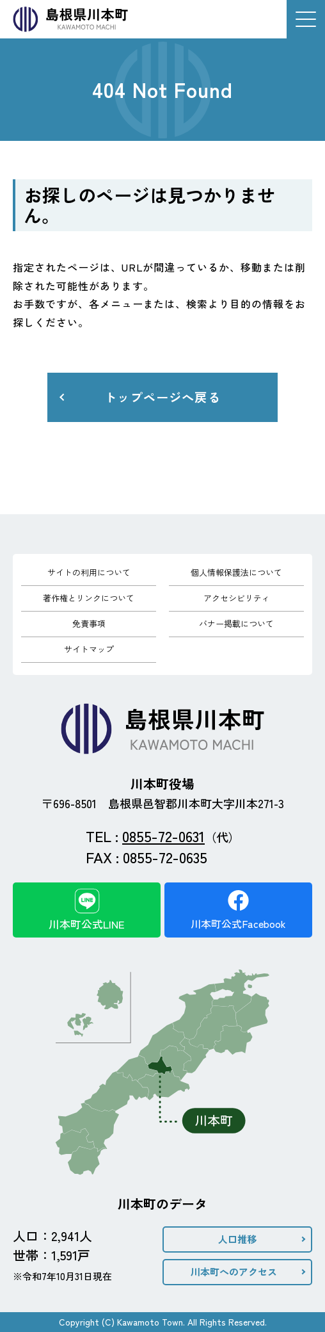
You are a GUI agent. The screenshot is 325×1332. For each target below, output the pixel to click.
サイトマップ (89, 649)
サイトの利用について (89, 572)
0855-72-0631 (163, 836)
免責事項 (89, 623)
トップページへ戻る (162, 397)
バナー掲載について (236, 623)
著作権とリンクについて (88, 598)
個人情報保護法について (236, 572)
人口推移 (237, 1239)
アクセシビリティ (236, 598)
